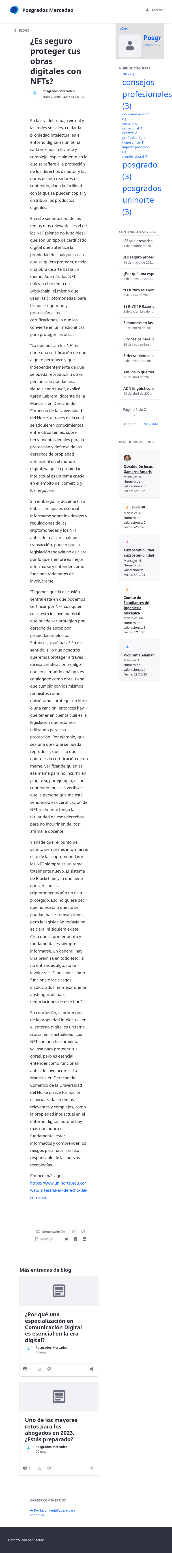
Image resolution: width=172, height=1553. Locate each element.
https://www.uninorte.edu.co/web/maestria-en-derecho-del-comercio (59, 1190)
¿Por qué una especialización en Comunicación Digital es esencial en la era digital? (53, 1327)
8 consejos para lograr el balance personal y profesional (138, 339)
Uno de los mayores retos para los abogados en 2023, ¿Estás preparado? (51, 1429)
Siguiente (151, 424)
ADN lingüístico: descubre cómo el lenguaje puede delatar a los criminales (138, 388)
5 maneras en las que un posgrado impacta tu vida (138, 322)
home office (133, 142)
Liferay (39, 1540)
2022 (128, 74)
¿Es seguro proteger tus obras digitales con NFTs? (138, 257)
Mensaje (44, 1239)
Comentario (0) (50, 1231)
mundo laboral (135, 156)
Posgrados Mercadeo (59, 91)
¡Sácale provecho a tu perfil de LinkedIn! (138, 240)
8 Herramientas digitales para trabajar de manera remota (138, 355)
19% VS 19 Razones (138, 306)
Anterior (130, 424)
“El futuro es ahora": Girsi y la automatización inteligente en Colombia (138, 290)
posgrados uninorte (141, 200)
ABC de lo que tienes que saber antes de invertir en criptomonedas (138, 372)
